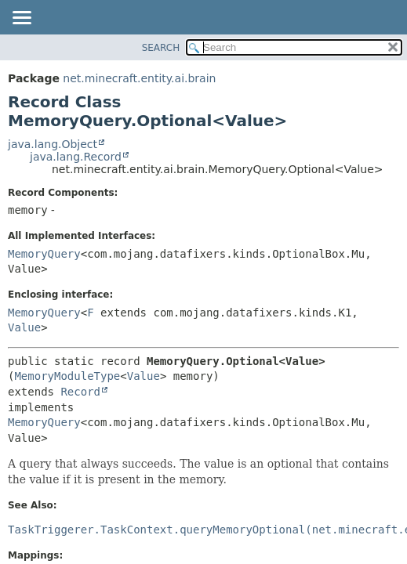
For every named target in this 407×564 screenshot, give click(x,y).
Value (24, 327)
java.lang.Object (52, 144)
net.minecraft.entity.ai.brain (139, 78)
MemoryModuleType (67, 376)
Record (80, 391)
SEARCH (161, 47)
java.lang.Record (76, 156)
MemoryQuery (44, 254)
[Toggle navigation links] (21, 19)
